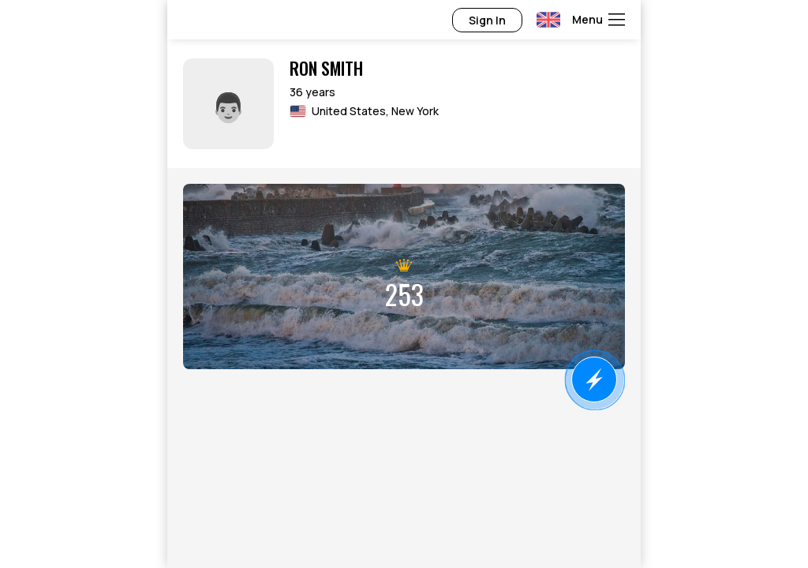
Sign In (487, 20)
